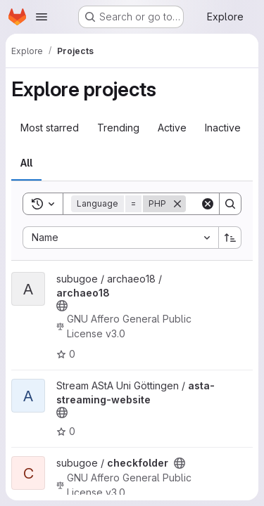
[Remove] (177, 203)
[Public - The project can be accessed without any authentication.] (62, 305)
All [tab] (26, 163)
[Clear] (207, 203)
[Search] (230, 204)
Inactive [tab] (223, 128)
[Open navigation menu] (41, 17)
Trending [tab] (118, 128)
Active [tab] (172, 128)
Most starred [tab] (49, 128)
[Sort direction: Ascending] (230, 237)
